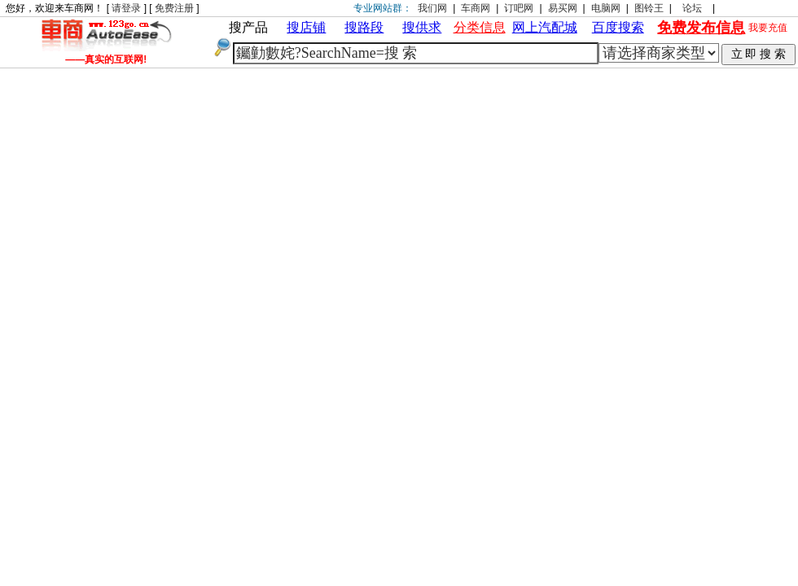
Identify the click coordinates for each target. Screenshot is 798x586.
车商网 (475, 8)
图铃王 (649, 8)
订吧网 (518, 8)
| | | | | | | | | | (658, 53)
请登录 (126, 8)
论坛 (692, 8)
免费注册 (174, 8)
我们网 (432, 8)
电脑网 (605, 8)
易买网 (562, 8)
